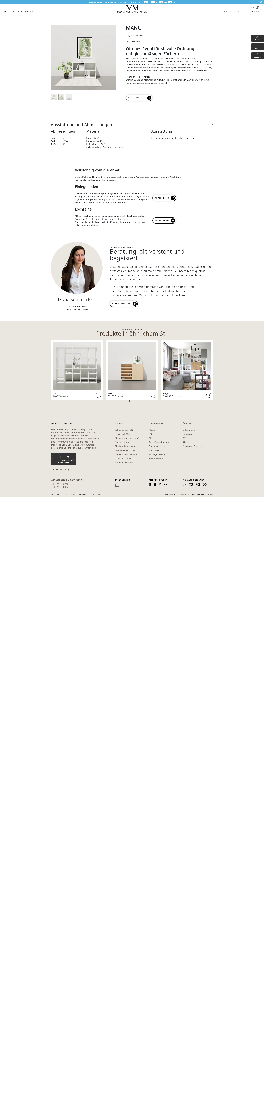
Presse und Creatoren (193, 446)
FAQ (151, 434)
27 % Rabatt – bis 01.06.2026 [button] (122, 2)
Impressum (163, 494)
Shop (6, 11)
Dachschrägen (122, 442)
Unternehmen (189, 430)
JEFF (110, 393)
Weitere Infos (162, 198)
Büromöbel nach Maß (125, 462)
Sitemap (186, 442)
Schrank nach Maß (124, 430)
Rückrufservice (156, 458)
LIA (54, 393)
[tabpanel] (77, 370)
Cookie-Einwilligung (60, 469)
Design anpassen (136, 98)
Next (215, 370)
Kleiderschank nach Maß (126, 454)
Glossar (152, 438)
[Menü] (74, 453)
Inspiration (17, 11)
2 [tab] (133, 401)
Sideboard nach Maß (125, 446)
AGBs (181, 494)
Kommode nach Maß (125, 450)
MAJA (166, 393)
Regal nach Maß (122, 434)
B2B (184, 438)
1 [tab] (129, 401)
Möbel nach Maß (123, 458)
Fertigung (187, 434)
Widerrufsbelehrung (192, 494)
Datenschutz (173, 494)
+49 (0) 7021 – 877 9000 (66, 480)
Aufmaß (237, 11)
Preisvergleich (155, 450)
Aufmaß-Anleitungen (159, 442)
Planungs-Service (157, 446)
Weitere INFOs (162, 220)
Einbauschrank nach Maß (127, 438)
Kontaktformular (121, 303)
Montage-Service (157, 454)
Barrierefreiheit (207, 494)
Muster (152, 430)
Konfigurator (31, 11)
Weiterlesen (98, 395)
